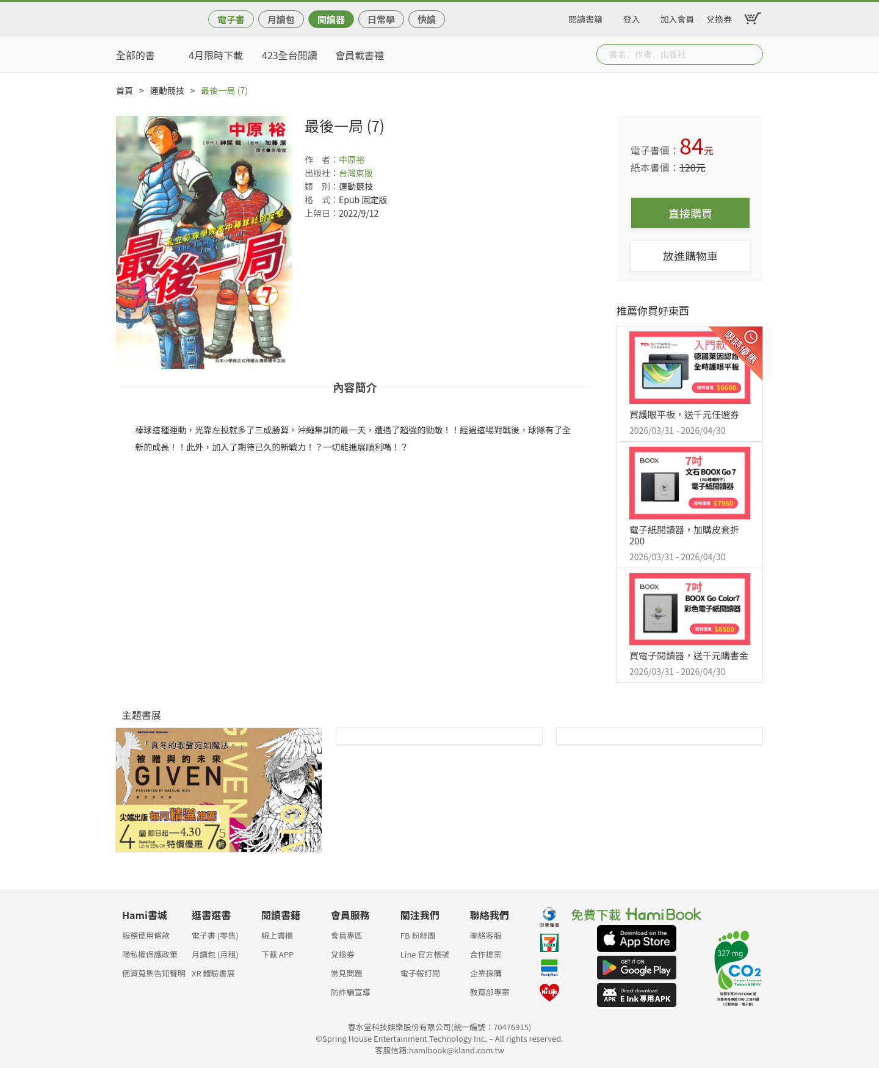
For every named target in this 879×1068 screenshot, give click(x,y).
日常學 (381, 19)
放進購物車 (690, 256)
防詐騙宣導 (351, 992)
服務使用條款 (146, 935)
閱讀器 (331, 19)
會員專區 (347, 935)
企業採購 (486, 973)
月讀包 (281, 19)
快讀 (427, 19)
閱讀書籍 (585, 17)
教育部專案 (490, 992)
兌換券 (719, 17)
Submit (752, 54)
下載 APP (277, 954)
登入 (631, 17)
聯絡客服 (486, 935)
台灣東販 (356, 173)
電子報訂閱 (420, 973)
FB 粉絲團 (418, 935)
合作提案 (486, 954)
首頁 (124, 90)
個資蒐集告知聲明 (154, 973)
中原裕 (351, 159)
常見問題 (347, 973)
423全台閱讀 (289, 55)
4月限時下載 (216, 55)
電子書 (231, 19)
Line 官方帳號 (425, 954)
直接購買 (690, 213)
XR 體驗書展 (213, 973)
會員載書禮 (359, 55)
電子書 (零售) (215, 935)
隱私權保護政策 (150, 954)
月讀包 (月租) (215, 954)
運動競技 (167, 90)
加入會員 (677, 17)
